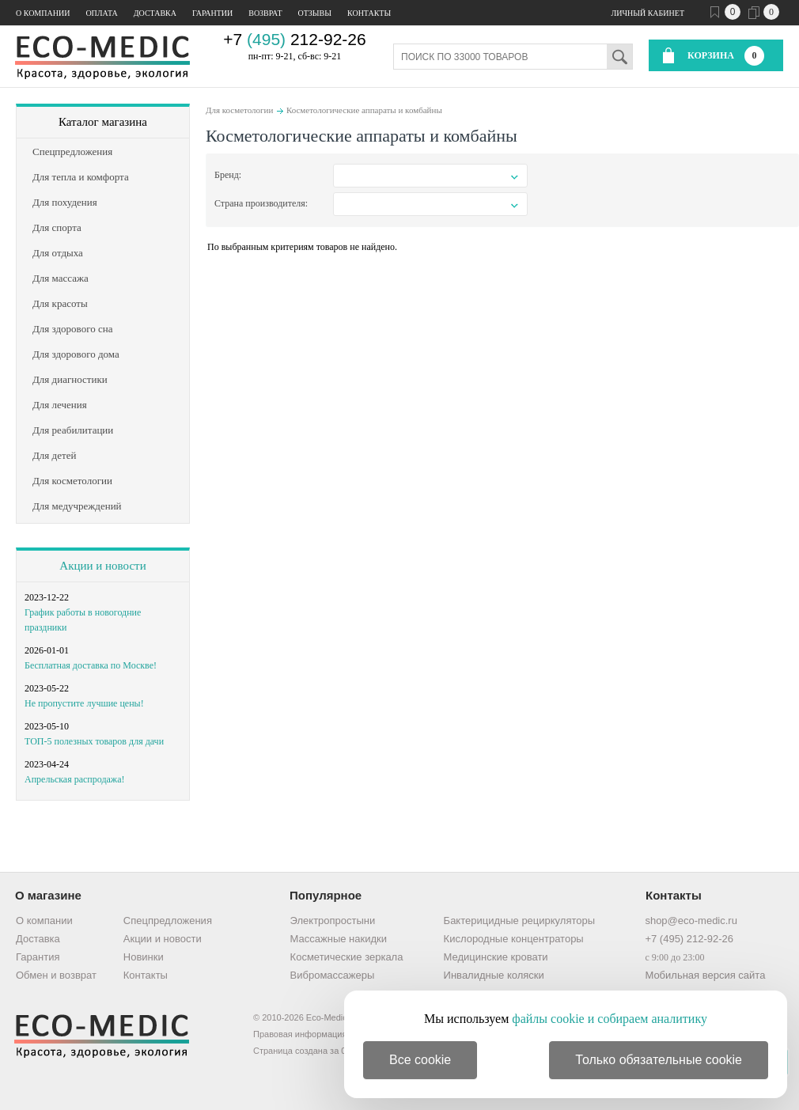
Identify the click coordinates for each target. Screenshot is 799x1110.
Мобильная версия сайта (705, 975)
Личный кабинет (648, 13)
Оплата (101, 13)
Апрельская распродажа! (74, 779)
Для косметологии (239, 110)
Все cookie (420, 1059)
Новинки (143, 957)
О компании (43, 13)
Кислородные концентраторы (514, 939)
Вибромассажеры (332, 975)
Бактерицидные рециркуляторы (519, 920)
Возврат (265, 13)
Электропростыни (333, 920)
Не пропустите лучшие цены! (84, 703)
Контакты (369, 13)
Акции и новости (102, 565)
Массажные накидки (338, 939)
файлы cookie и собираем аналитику (609, 1018)
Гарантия (37, 957)
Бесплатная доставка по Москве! (91, 665)
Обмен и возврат (56, 975)
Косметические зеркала (346, 957)
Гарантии (212, 13)
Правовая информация (299, 1034)
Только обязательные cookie (658, 1059)
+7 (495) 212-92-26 (689, 939)
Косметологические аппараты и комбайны (364, 110)
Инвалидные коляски (494, 975)
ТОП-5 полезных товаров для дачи (94, 741)
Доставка (155, 13)
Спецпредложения (167, 920)
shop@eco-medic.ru (691, 920)
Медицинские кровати (496, 957)
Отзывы (314, 13)
